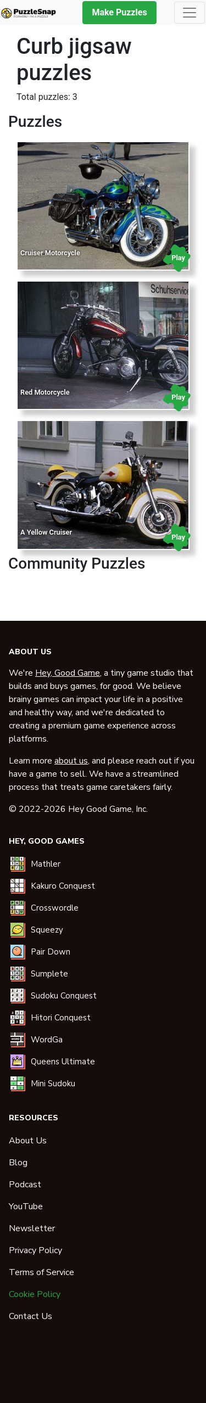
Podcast (25, 1184)
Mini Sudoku (53, 1083)
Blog (18, 1163)
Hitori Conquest (61, 1017)
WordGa (47, 1039)
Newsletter (32, 1228)
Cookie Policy (34, 1294)
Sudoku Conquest (64, 995)
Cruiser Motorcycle (50, 253)
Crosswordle (55, 907)
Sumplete (49, 973)
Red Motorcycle (45, 392)
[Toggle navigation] (189, 13)
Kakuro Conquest (63, 885)
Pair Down (50, 951)
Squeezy (47, 929)
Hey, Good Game (67, 673)
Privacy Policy (35, 1250)
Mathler (45, 863)
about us (71, 761)
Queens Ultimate (63, 1061)
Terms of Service (41, 1272)
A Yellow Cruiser (46, 532)
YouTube (26, 1206)
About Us (28, 1141)
